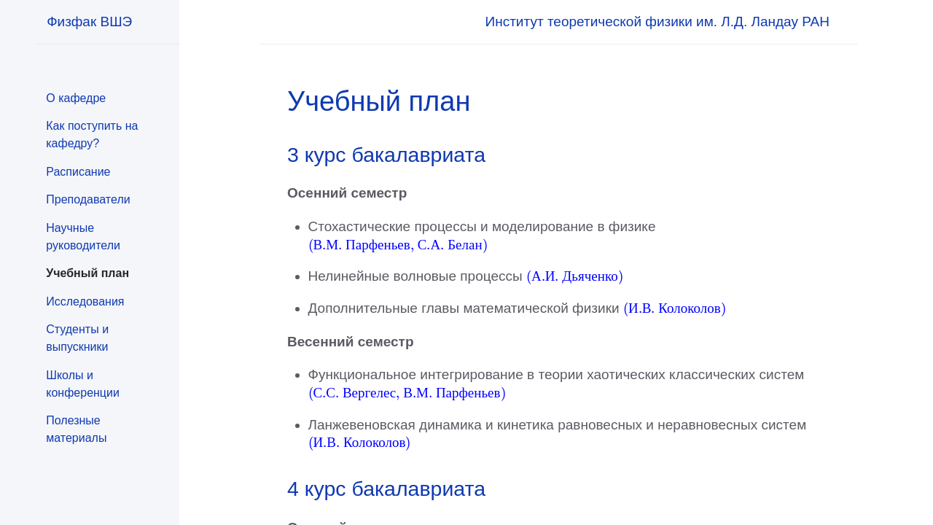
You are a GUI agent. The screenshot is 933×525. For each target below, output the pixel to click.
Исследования (85, 301)
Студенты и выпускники (77, 338)
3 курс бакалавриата (386, 154)
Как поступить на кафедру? (92, 134)
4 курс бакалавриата (386, 488)
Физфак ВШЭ (89, 21)
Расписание (78, 172)
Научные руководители (83, 237)
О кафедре (76, 98)
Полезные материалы (76, 429)
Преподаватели (88, 199)
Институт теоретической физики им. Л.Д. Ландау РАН (657, 21)
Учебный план (87, 273)
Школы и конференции (83, 384)
